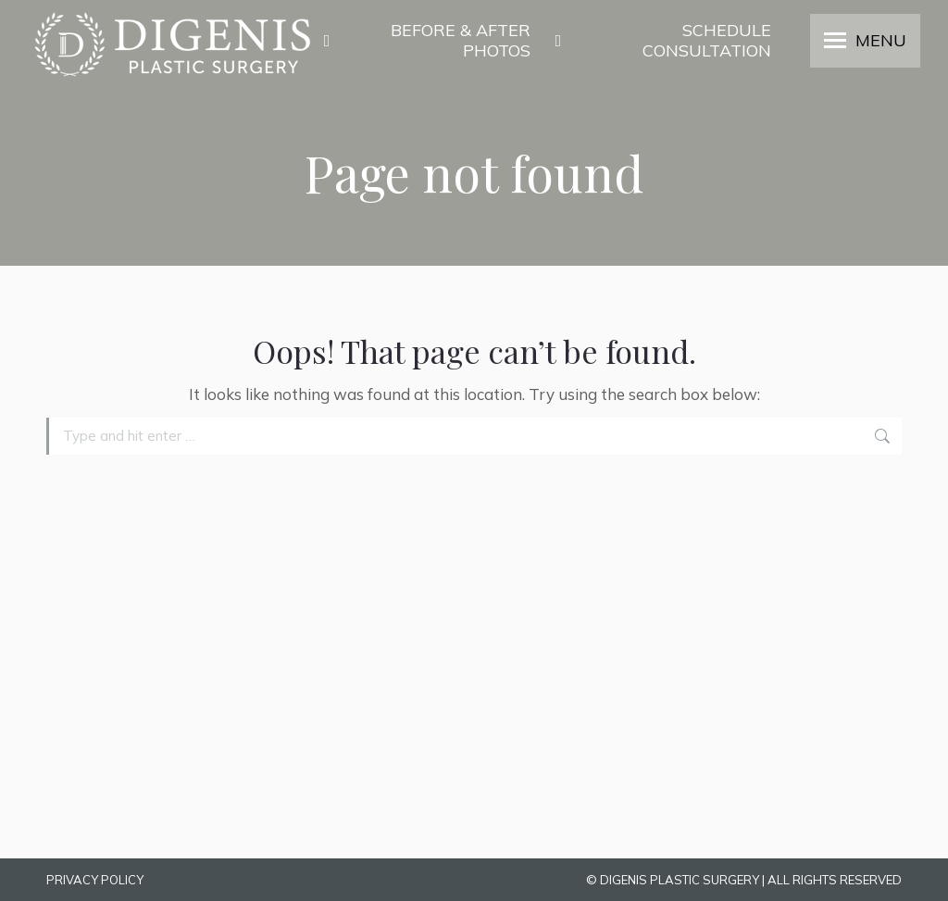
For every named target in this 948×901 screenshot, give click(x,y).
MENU (880, 41)
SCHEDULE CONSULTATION (660, 40)
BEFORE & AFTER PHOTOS (424, 40)
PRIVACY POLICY (94, 879)
